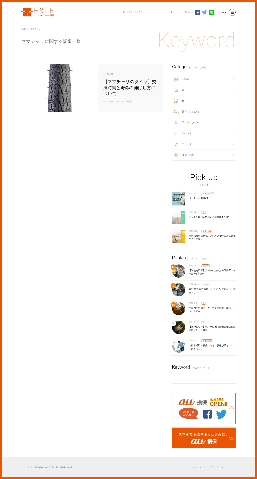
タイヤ (121, 101)
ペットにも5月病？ (199, 198)
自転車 (205, 266)
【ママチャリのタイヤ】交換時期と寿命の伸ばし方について (92, 88)
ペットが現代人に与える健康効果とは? (209, 217)
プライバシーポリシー (219, 467)
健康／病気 (207, 194)
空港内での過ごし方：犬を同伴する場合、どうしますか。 (212, 309)
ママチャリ (110, 101)
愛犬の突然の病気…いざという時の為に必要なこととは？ (212, 237)
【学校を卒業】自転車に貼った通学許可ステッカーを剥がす (212, 272)
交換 (130, 101)
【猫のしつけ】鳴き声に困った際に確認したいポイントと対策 (212, 328)
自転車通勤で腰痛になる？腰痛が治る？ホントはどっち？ (212, 347)
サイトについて (197, 467)
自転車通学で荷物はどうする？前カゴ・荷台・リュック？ (212, 291)
